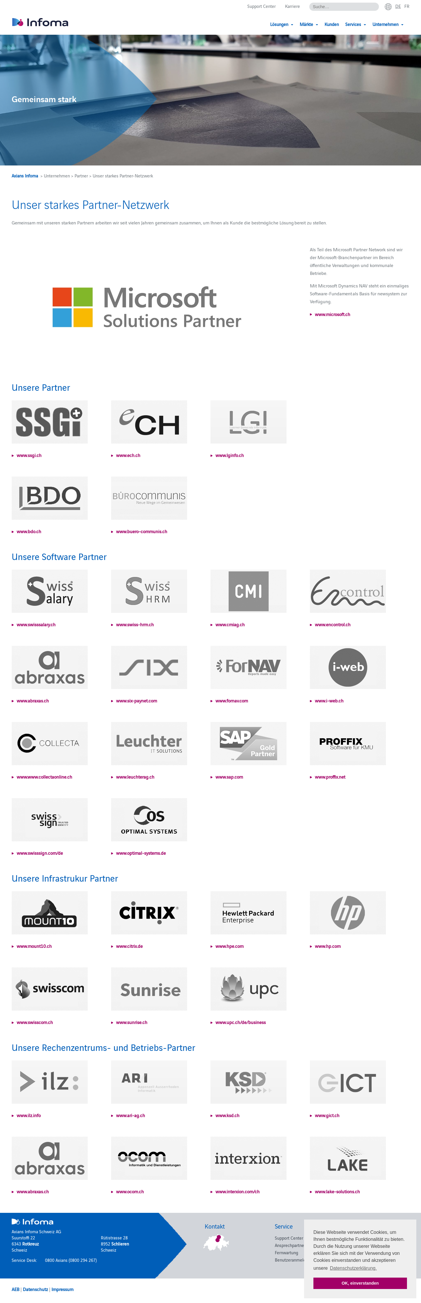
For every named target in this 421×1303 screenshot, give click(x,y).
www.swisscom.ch (35, 1022)
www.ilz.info (29, 1115)
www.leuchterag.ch (135, 776)
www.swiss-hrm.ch (135, 624)
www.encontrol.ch (333, 624)
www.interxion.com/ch (237, 1191)
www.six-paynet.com (136, 700)
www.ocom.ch (130, 1191)
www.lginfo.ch (229, 455)
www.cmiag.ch (230, 624)
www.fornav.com (231, 700)
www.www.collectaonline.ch (44, 776)
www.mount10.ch (34, 946)
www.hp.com (328, 946)
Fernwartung (286, 1252)
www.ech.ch (128, 455)
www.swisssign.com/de (40, 853)
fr (406, 6)
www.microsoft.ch (332, 314)
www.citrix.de (129, 946)
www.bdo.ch (29, 531)
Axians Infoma (25, 175)
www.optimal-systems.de (141, 853)
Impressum (62, 1289)
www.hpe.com (229, 946)
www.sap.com (229, 776)
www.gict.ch (327, 1115)
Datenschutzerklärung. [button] (353, 1268)
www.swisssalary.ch (36, 624)
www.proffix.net (330, 776)
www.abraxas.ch (33, 700)
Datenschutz (35, 1289)
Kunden (332, 24)
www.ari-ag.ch (130, 1115)
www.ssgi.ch (29, 455)
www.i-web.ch (329, 700)
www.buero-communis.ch (141, 531)
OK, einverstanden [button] (360, 1283)
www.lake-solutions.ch (337, 1191)
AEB (15, 1289)
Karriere (292, 6)
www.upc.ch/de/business (240, 1022)
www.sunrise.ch (131, 1022)
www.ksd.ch (227, 1115)
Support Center (261, 6)
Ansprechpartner (290, 1245)
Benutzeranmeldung (294, 1260)
